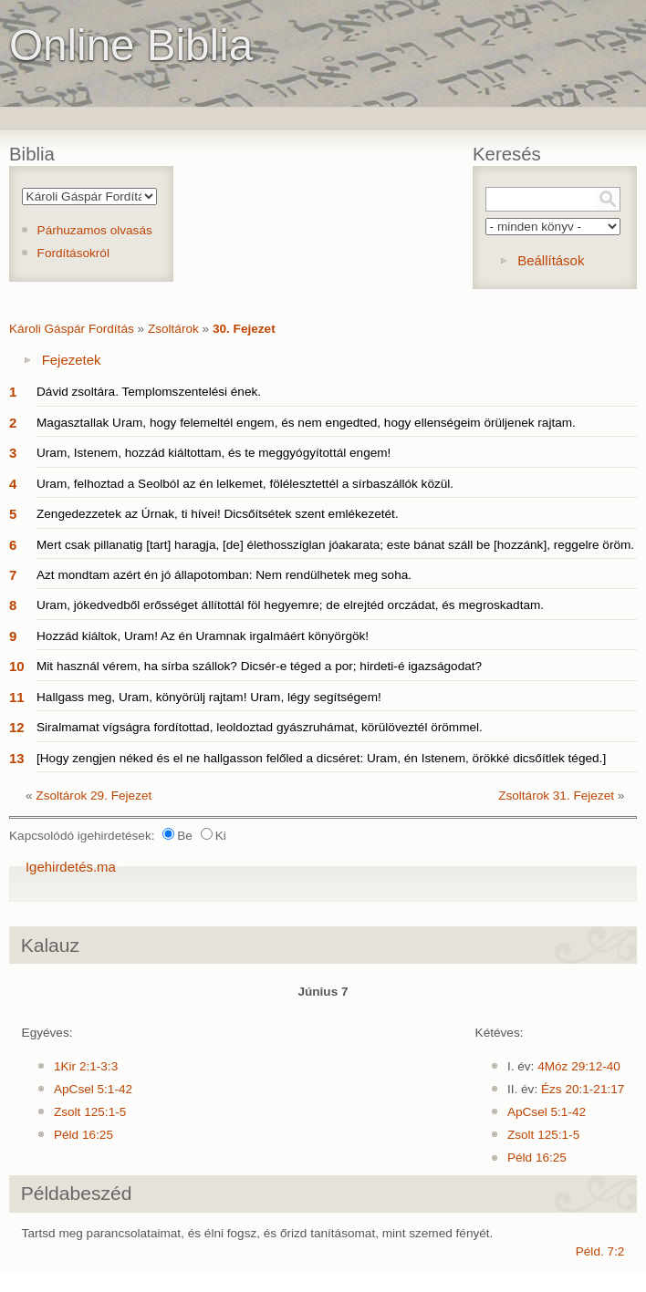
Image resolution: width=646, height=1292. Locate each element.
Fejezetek (71, 359)
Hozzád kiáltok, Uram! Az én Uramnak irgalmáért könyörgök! (202, 636)
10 (17, 666)
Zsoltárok (173, 329)
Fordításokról (73, 253)
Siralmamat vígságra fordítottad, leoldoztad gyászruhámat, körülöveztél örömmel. (259, 727)
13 (17, 758)
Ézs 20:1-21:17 (582, 1089)
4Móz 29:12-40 (578, 1066)
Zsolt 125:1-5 (90, 1112)
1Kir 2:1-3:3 (86, 1066)
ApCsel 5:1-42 (93, 1089)
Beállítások (550, 260)
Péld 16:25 (83, 1135)
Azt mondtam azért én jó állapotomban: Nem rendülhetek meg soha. (224, 575)
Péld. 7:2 (600, 1251)
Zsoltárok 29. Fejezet (93, 795)
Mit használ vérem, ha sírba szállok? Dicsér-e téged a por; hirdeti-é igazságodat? (259, 666)
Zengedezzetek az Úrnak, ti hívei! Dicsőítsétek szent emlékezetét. (217, 514)
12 (17, 727)
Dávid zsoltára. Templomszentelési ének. (148, 391)
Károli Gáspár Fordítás (71, 329)
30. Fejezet (244, 329)
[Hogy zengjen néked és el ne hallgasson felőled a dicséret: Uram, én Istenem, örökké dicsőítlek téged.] (321, 758)
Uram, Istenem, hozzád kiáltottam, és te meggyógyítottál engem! (213, 453)
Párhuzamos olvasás (94, 230)
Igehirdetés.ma (71, 866)
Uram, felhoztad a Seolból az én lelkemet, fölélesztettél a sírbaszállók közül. (244, 484)
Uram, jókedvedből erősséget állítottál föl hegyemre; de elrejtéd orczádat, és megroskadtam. (290, 605)
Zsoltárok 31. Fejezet (556, 795)
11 (17, 697)
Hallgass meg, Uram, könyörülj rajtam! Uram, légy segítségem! (208, 697)
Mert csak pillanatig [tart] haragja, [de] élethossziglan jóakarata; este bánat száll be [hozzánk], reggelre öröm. (335, 545)
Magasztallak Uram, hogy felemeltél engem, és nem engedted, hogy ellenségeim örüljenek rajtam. (306, 422)
